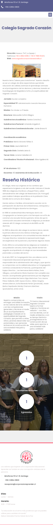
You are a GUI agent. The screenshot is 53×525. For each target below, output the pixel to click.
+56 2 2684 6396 (22, 56)
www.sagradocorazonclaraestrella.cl (27, 59)
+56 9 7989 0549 (37, 56)
